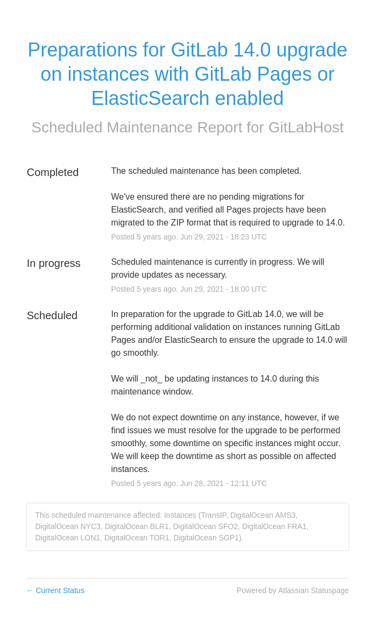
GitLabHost (306, 127)
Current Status (55, 590)
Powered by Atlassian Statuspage (293, 590)
